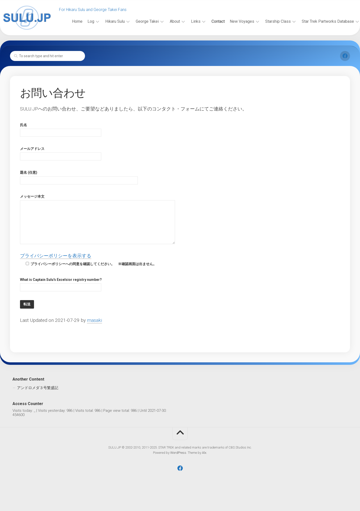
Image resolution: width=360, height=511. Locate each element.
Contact (208, 44)
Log (81, 44)
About (165, 44)
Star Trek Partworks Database (318, 44)
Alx (204, 470)
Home (67, 44)
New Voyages (232, 44)
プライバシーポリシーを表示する (55, 273)
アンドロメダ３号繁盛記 (37, 405)
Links (185, 44)
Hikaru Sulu (105, 44)
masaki (94, 337)
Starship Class (268, 44)
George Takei (137, 44)
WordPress (178, 470)
